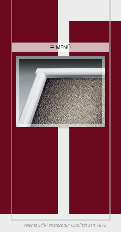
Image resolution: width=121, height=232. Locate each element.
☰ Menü (60, 47)
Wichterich (60, 20)
